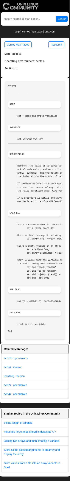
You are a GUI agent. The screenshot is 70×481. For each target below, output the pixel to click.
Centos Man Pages (18, 44)
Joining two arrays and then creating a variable (32, 440)
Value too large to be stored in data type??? (30, 431)
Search (62, 18)
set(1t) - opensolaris (16, 358)
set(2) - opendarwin (15, 385)
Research (56, 44)
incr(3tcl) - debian (14, 376)
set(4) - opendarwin (15, 394)
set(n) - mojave (13, 367)
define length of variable (18, 422)
